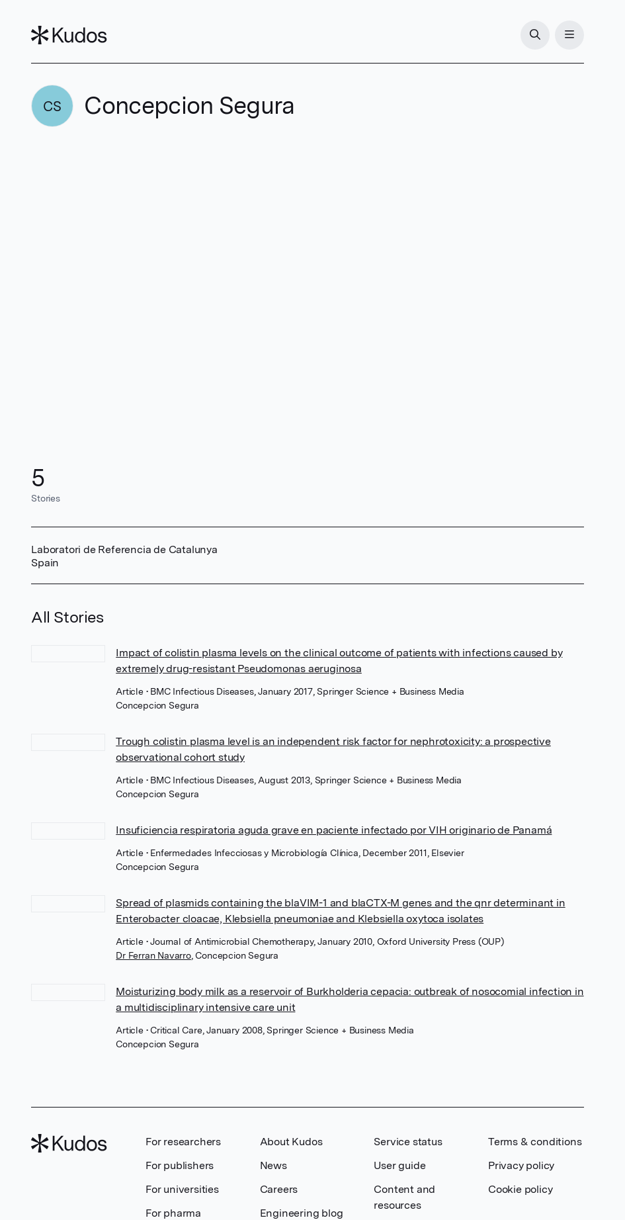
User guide (399, 1165)
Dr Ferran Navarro (153, 955)
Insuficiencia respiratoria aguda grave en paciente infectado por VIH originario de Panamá (334, 830)
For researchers (183, 1141)
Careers (279, 1189)
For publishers (180, 1165)
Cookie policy (520, 1189)
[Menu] (569, 35)
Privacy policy (521, 1165)
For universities (182, 1189)
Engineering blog (301, 1213)
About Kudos (291, 1141)
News (273, 1165)
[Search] (535, 35)
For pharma (173, 1213)
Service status (408, 1141)
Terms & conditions (534, 1141)
